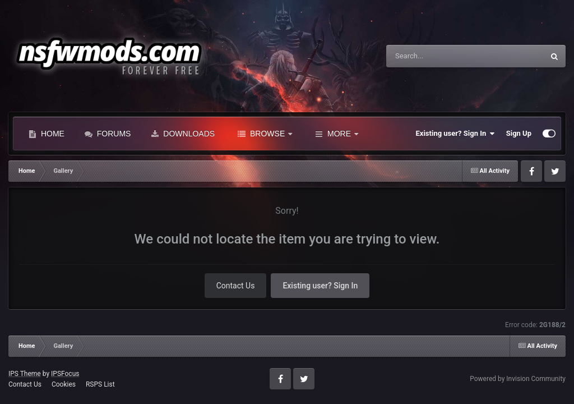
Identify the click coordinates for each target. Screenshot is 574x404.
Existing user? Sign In (455, 133)
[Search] (436, 56)
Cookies (64, 384)
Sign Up (518, 133)
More (336, 133)
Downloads (183, 133)
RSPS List (100, 384)
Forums (108, 133)
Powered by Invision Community (518, 379)
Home (46, 133)
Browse (265, 133)
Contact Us (235, 285)
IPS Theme (24, 374)
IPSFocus (65, 374)
